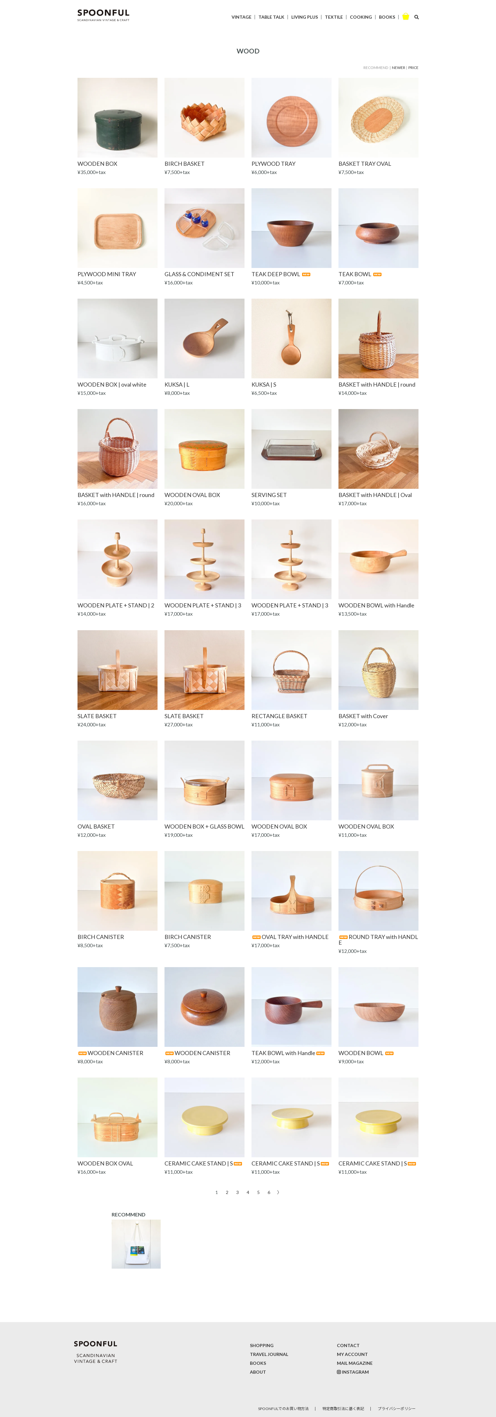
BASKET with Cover (363, 715)
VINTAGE (241, 17)
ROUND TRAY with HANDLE (378, 939)
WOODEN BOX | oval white (112, 384)
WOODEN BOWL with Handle (376, 605)
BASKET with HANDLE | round (376, 384)
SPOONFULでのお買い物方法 (283, 1408)
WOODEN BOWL (366, 1052)
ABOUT (258, 1372)
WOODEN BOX (97, 163)
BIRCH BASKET (184, 163)
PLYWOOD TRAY (273, 163)
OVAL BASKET (96, 826)
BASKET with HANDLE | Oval (375, 494)
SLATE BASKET (97, 715)
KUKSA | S (263, 384)
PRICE (413, 67)
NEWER (398, 67)
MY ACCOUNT (352, 1354)
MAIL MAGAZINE (355, 1363)
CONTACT (348, 1345)
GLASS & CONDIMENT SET (199, 273)
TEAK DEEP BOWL (281, 273)
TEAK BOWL (360, 273)
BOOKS (387, 17)
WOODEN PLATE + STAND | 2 (116, 605)
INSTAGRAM (355, 1372)
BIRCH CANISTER (101, 936)
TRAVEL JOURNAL (269, 1354)
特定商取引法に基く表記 (343, 1408)
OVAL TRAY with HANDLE (290, 936)
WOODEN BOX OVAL (105, 1163)
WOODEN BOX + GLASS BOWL (204, 826)
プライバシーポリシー (397, 1408)
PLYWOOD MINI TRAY (107, 273)
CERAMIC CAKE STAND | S (203, 1163)
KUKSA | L (176, 384)
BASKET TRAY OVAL (364, 163)
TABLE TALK (271, 17)
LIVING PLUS (304, 17)
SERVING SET (269, 494)
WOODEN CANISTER (110, 1052)
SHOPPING (262, 1345)
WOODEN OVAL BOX (192, 494)
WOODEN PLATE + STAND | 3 (202, 605)
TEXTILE (334, 17)
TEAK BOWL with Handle (288, 1052)
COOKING (361, 17)
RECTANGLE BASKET (279, 715)
